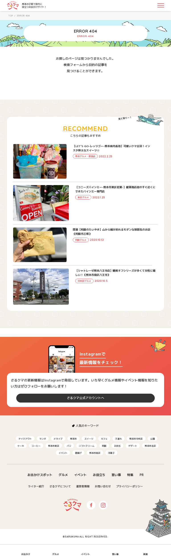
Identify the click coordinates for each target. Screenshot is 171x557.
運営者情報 (83, 486)
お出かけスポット (39, 475)
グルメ (63, 475)
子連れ (118, 438)
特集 (130, 475)
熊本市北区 (150, 445)
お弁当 (117, 445)
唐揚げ (78, 452)
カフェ (104, 438)
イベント (63, 452)
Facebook (91, 505)
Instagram (103, 505)
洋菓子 (111, 452)
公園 (152, 438)
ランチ (42, 438)
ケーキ (20, 445)
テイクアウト (25, 438)
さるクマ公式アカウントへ (85, 398)
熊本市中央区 (136, 438)
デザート (132, 445)
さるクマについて (60, 486)
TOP (10, 15)
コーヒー (36, 445)
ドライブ (58, 438)
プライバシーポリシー (129, 486)
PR (142, 475)
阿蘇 (104, 445)
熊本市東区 (53, 445)
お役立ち (99, 475)
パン (69, 445)
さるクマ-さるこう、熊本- (13, 5)
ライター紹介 (36, 486)
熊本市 (73, 438)
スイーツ (88, 438)
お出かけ (25, 554)
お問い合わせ (103, 486)
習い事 (116, 475)
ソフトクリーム (86, 445)
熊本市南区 (94, 452)
